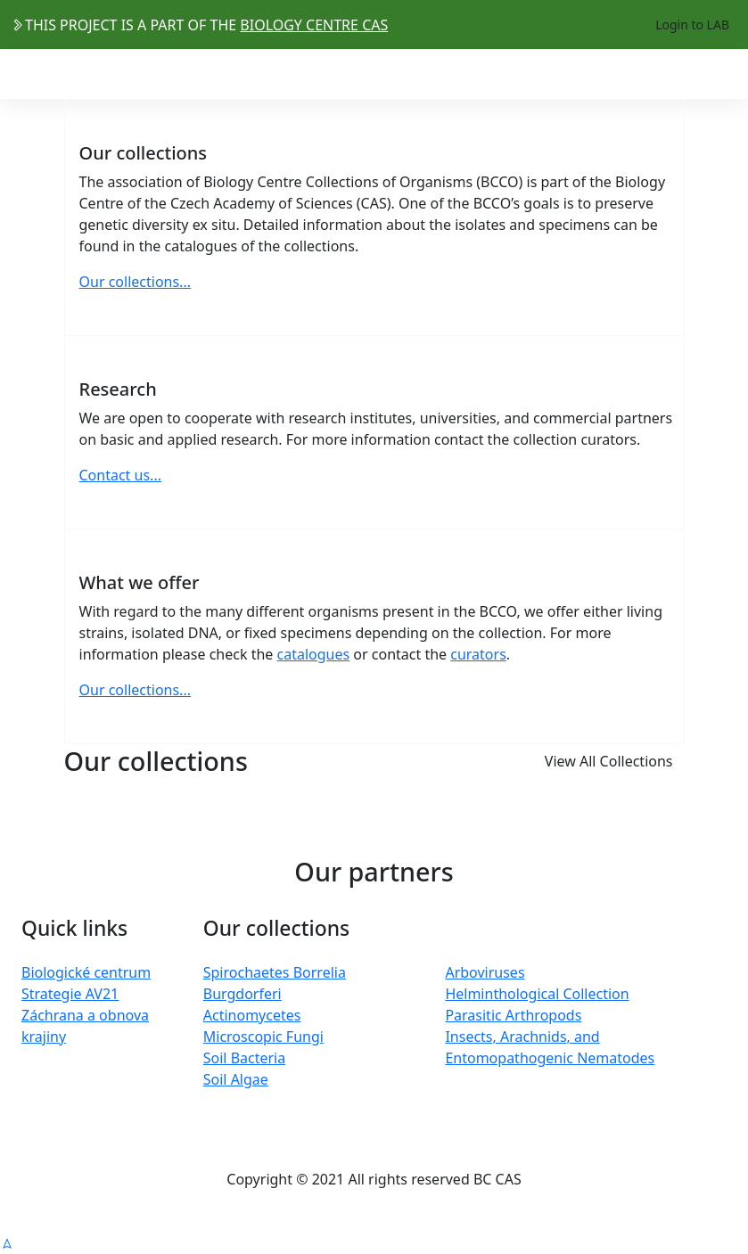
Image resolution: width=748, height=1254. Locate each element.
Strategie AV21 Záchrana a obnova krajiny (85, 1015)
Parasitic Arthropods (513, 1015)
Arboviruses (484, 972)
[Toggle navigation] (725, 74)
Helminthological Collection (537, 994)
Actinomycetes (252, 1015)
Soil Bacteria (244, 1058)
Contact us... (120, 475)
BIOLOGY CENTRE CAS (314, 25)
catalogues (313, 654)
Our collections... (135, 281)
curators (478, 654)
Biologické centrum (86, 972)
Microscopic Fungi (263, 1036)
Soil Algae (235, 1079)
